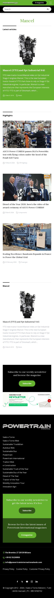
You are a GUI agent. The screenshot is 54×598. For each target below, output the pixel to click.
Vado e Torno (9, 437)
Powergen (24, 262)
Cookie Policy (22, 569)
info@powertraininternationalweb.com (22, 562)
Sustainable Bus (10, 451)
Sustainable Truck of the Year (15, 469)
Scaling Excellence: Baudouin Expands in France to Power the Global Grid (27, 256)
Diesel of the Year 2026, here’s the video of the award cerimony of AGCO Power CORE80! (26, 206)
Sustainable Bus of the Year (15, 472)
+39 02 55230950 (11, 557)
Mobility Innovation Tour (14, 483)
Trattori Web (8, 462)
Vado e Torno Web (11, 440)
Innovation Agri (9, 486)
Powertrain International (13, 458)
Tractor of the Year (11, 479)
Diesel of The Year (11, 476)
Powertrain (7, 455)
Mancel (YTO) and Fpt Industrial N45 (24, 70)
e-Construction (9, 465)
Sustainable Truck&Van (13, 444)
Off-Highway (23, 163)
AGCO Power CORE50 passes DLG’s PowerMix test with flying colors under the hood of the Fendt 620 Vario (25, 154)
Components (22, 213)
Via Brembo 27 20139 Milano (17, 552)
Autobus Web (9, 448)
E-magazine (39, 3)
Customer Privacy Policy (39, 569)
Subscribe (27, 383)
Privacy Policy (8, 569)
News (20, 95)
